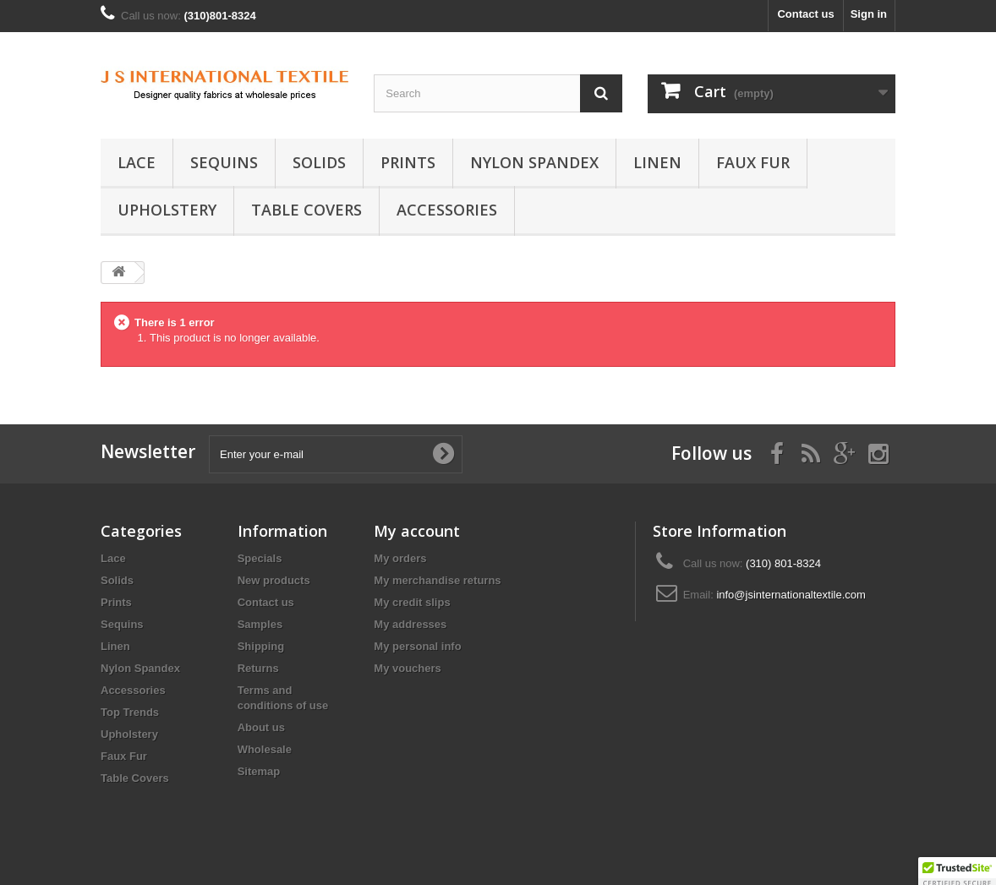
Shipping (261, 646)
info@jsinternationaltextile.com (791, 594)
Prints (407, 162)
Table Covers (306, 209)
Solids (319, 162)
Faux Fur (753, 162)
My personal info (417, 646)
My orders (400, 558)
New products (274, 580)
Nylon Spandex (534, 162)
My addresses (410, 624)
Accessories (447, 209)
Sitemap (259, 771)
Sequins (224, 162)
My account (417, 531)
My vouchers (407, 668)
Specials (260, 558)
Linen (657, 162)
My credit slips (412, 602)
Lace (137, 162)
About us (261, 727)
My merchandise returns (437, 580)
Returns (258, 668)
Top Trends (130, 712)
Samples (260, 624)
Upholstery (167, 209)
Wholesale (265, 749)
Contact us (805, 14)
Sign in (869, 14)
